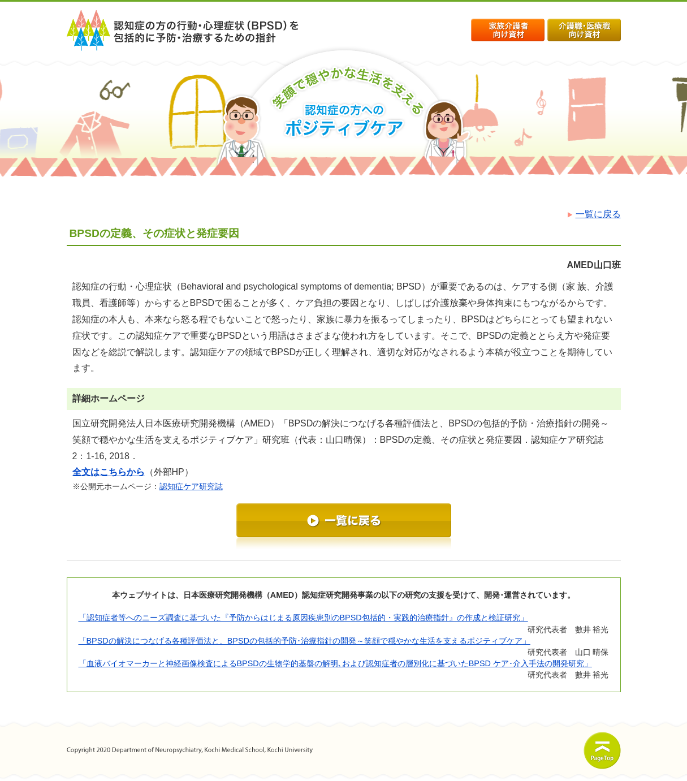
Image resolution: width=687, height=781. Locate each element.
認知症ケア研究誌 (191, 486)
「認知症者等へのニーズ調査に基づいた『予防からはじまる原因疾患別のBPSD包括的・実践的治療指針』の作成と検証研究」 (303, 617)
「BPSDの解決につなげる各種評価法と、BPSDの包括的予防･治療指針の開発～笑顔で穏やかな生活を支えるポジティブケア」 (304, 640)
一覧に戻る (592, 214)
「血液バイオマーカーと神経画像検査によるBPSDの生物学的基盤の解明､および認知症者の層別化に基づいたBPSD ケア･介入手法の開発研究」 (335, 663)
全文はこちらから (108, 472)
